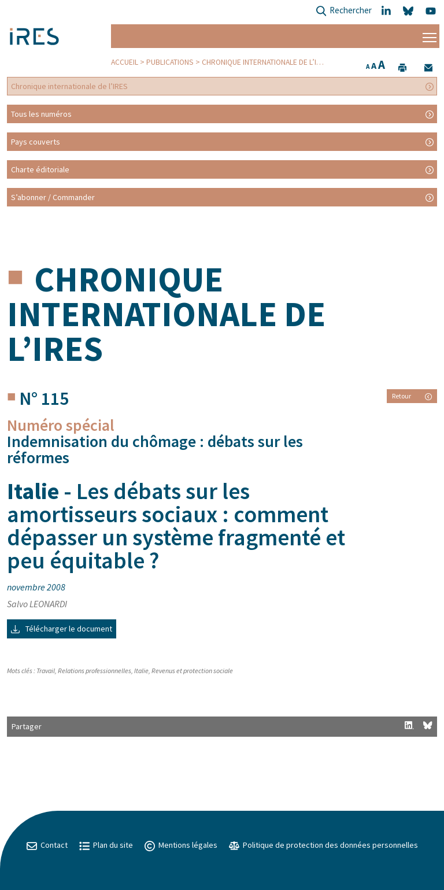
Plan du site (106, 845)
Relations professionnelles (94, 670)
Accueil (124, 62)
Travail (45, 670)
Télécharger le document (61, 628)
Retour (412, 396)
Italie (141, 670)
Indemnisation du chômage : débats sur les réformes (155, 449)
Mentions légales (181, 845)
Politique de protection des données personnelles (323, 845)
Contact (47, 845)
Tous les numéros (41, 114)
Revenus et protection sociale (192, 670)
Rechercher (344, 11)
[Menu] (429, 36)
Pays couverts (35, 141)
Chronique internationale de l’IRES (266, 62)
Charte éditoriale (40, 169)
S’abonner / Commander (53, 197)
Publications (170, 62)
